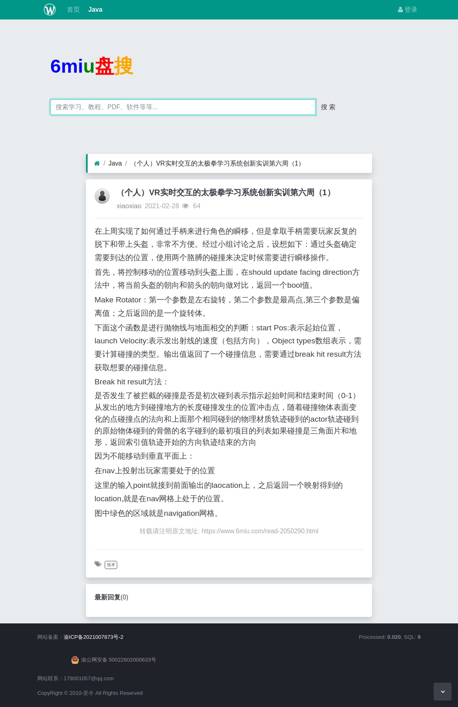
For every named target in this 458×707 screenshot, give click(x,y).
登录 (407, 9)
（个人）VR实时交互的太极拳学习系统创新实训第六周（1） (217, 163)
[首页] (97, 163)
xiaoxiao (128, 206)
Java (94, 9)
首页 (72, 9)
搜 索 (328, 106)
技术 (111, 565)
